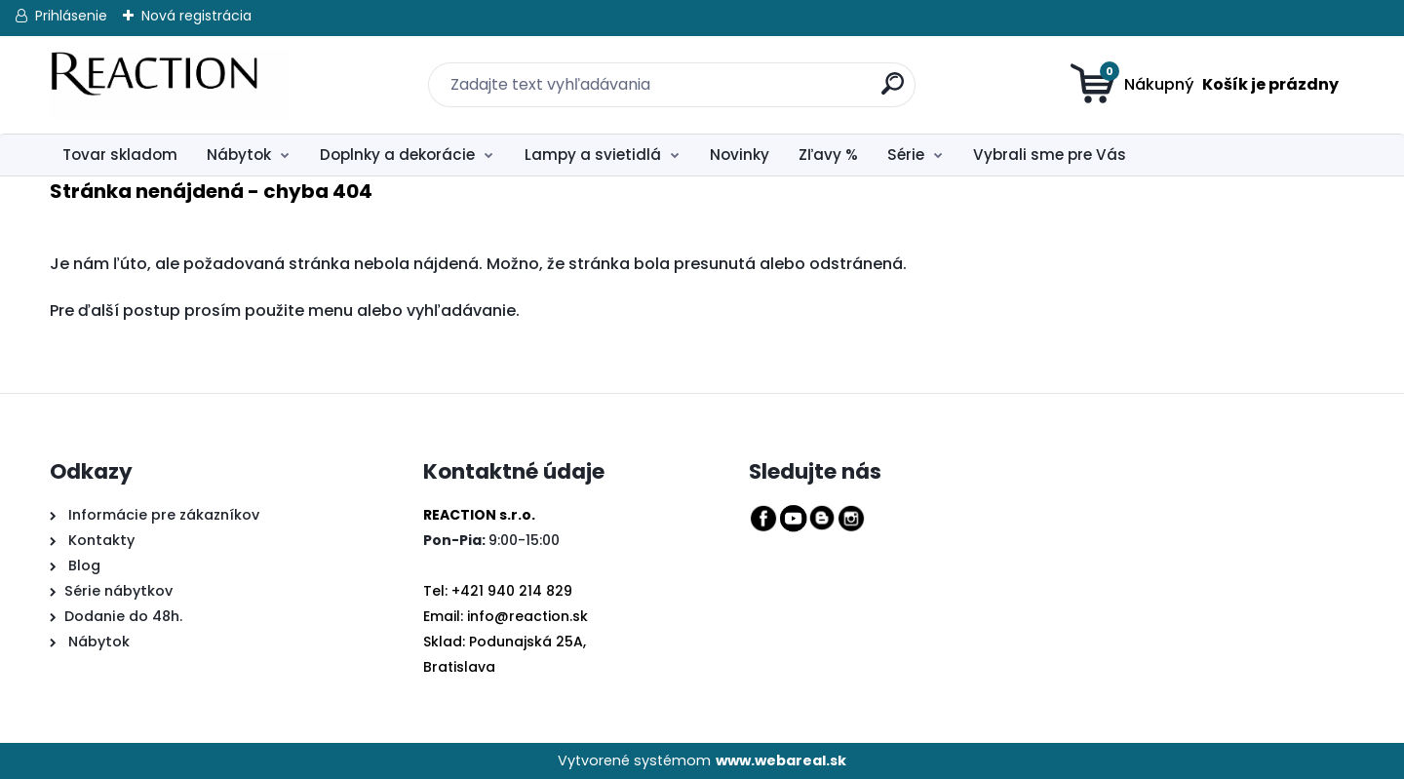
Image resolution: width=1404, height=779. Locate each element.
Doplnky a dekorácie (397, 154)
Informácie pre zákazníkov (161, 515)
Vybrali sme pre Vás (1049, 154)
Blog (82, 565)
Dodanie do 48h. (123, 616)
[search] (880, 73)
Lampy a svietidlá (593, 154)
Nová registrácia (196, 15)
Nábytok (239, 154)
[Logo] (169, 85)
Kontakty (101, 540)
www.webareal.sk (781, 760)
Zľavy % (828, 154)
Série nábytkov (118, 591)
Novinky (739, 154)
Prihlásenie (71, 15)
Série (905, 154)
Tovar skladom (119, 154)
